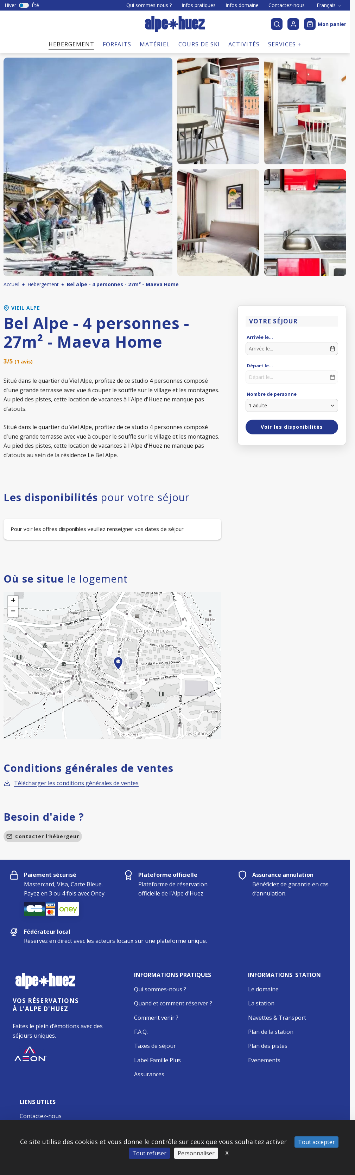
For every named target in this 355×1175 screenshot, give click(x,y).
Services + (285, 44)
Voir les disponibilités (292, 427)
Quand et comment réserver (171, 1003)
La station (261, 1003)
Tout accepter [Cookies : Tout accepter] (316, 1142)
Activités (244, 44)
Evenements (264, 1060)
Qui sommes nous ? (149, 5)
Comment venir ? (156, 1018)
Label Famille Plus (157, 1060)
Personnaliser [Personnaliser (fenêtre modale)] (196, 1153)
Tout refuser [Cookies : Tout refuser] (149, 1153)
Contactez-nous (286, 5)
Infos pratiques (199, 5)
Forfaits (117, 44)
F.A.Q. (141, 1032)
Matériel (155, 44)
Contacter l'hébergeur (42, 836)
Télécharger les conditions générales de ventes (71, 783)
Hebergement (71, 44)
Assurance (147, 1074)
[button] (118, 671)
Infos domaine (242, 5)
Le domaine (263, 989)
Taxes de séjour (155, 1046)
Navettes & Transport (277, 1018)
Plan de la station (270, 1032)
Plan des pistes (267, 1046)
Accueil (11, 284)
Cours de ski (199, 44)
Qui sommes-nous (158, 989)
